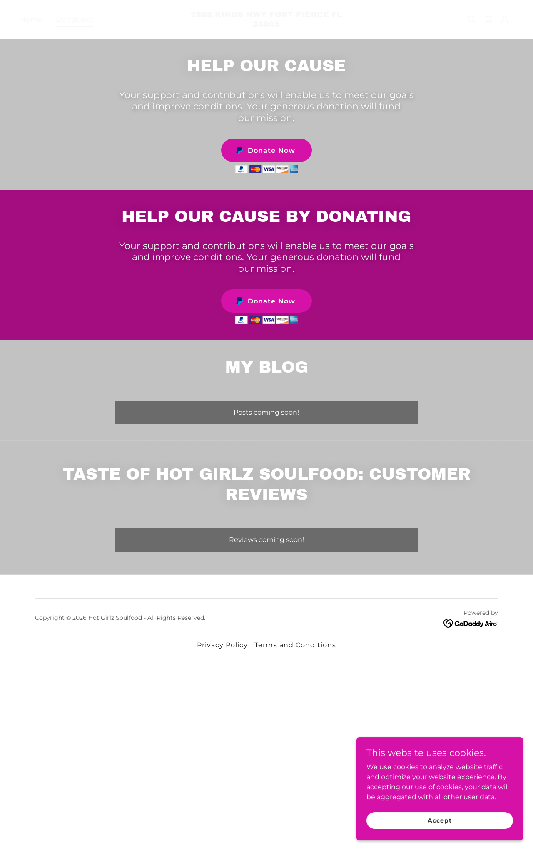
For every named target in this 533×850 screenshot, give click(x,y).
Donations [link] (75, 19)
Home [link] (31, 19)
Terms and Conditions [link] (295, 645)
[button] (504, 19)
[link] (266, 24)
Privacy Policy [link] (222, 645)
